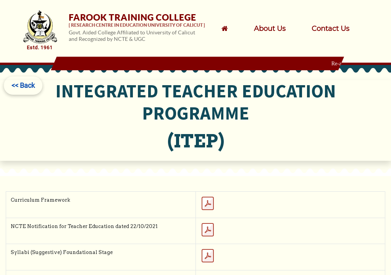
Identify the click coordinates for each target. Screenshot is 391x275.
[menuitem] (280, 29)
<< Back (23, 85)
